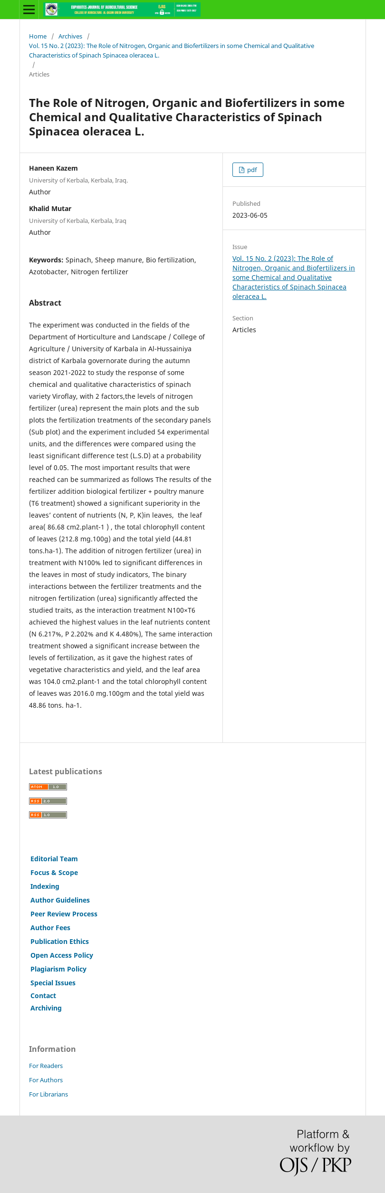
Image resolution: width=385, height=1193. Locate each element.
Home (38, 36)
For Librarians (48, 1094)
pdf (251, 169)
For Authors (46, 1080)
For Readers (46, 1065)
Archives (70, 36)
